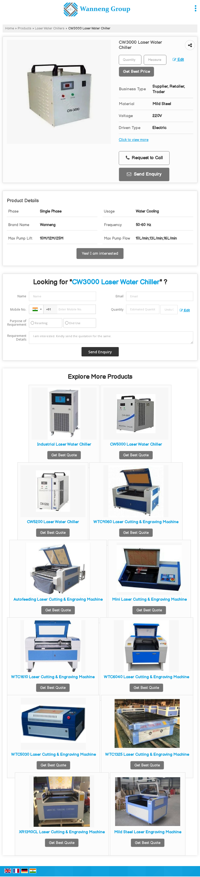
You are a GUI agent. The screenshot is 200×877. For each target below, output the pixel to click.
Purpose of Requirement (16, 323)
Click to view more (133, 140)
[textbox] (155, 60)
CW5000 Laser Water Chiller (136, 444)
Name (21, 296)
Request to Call (144, 158)
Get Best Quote (64, 455)
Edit (178, 60)
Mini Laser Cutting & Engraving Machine (149, 599)
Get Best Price (136, 71)
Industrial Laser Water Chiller (64, 444)
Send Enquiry (144, 174)
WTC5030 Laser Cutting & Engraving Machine (53, 754)
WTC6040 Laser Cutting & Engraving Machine (146, 677)
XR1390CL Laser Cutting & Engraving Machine (62, 832)
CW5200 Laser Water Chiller (53, 522)
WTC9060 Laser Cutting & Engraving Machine (135, 522)
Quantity (117, 309)
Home (9, 28)
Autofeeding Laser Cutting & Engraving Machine (58, 599)
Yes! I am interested (100, 253)
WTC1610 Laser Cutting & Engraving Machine (53, 677)
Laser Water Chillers (49, 28)
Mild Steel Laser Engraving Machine (147, 832)
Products (24, 28)
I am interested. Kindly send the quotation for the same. (111, 337)
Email (119, 296)
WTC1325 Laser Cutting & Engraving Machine (147, 754)
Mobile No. (18, 309)
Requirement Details (16, 337)
